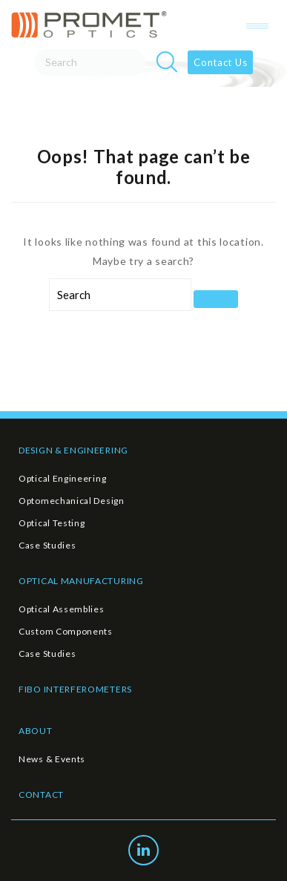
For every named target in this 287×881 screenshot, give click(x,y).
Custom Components (66, 631)
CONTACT (41, 794)
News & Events (52, 758)
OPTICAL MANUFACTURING (81, 580)
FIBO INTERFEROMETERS (75, 689)
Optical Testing (52, 522)
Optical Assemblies (62, 609)
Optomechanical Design (72, 500)
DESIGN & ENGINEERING (73, 450)
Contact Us (220, 62)
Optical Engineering (62, 478)
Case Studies (47, 545)
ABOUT (36, 730)
